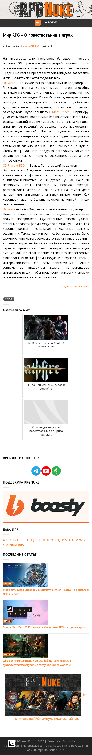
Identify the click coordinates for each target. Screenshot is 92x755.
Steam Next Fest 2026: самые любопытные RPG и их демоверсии (44, 627)
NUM (13, 545)
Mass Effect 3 (61, 112)
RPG (9, 298)
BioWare (9, 83)
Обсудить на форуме (73, 286)
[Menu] (38, 23)
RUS (21, 545)
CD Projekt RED (14, 165)
